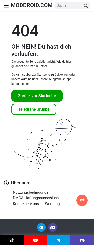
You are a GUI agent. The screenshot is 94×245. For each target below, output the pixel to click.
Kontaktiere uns (26, 203)
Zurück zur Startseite (37, 95)
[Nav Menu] (6, 5)
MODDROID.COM (32, 5)
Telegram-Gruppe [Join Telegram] (34, 109)
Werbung (52, 203)
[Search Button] (86, 5)
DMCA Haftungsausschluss (36, 198)
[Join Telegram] (42, 227)
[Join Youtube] (35, 240)
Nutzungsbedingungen (31, 192)
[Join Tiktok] (12, 240)
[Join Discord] (52, 227)
